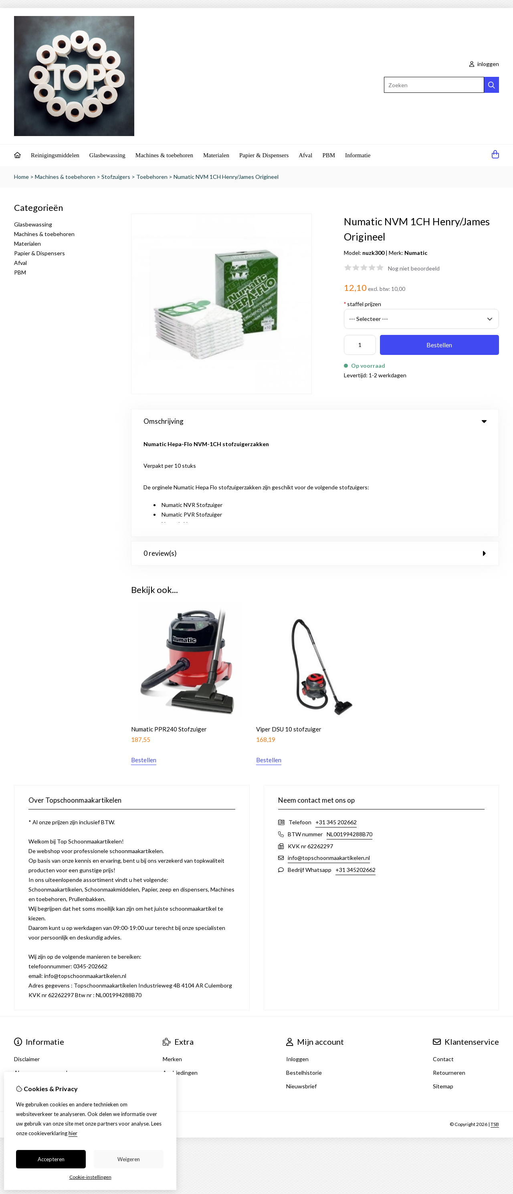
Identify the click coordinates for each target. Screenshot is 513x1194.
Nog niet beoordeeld (414, 268)
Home (21, 176)
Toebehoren (152, 176)
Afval (305, 155)
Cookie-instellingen (90, 1177)
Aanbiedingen (180, 969)
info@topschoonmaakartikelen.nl (329, 754)
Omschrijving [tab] (315, 421)
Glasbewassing (107, 155)
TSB (495, 1021)
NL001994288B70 (349, 730)
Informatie (357, 155)
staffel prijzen (362, 304)
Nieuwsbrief (301, 982)
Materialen (216, 155)
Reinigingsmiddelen (55, 155)
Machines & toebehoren (164, 155)
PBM (328, 155)
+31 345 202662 (336, 718)
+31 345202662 (355, 766)
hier (73, 1133)
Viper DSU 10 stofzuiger (288, 625)
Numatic (415, 252)
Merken (172, 955)
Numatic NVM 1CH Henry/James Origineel (226, 176)
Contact (443, 955)
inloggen (484, 63)
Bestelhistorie (304, 969)
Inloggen (297, 955)
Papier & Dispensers (264, 155)
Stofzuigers (115, 176)
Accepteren (51, 1159)
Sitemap (443, 982)
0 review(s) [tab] (315, 450)
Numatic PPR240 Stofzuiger (169, 625)
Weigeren (128, 1159)
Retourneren (449, 969)
